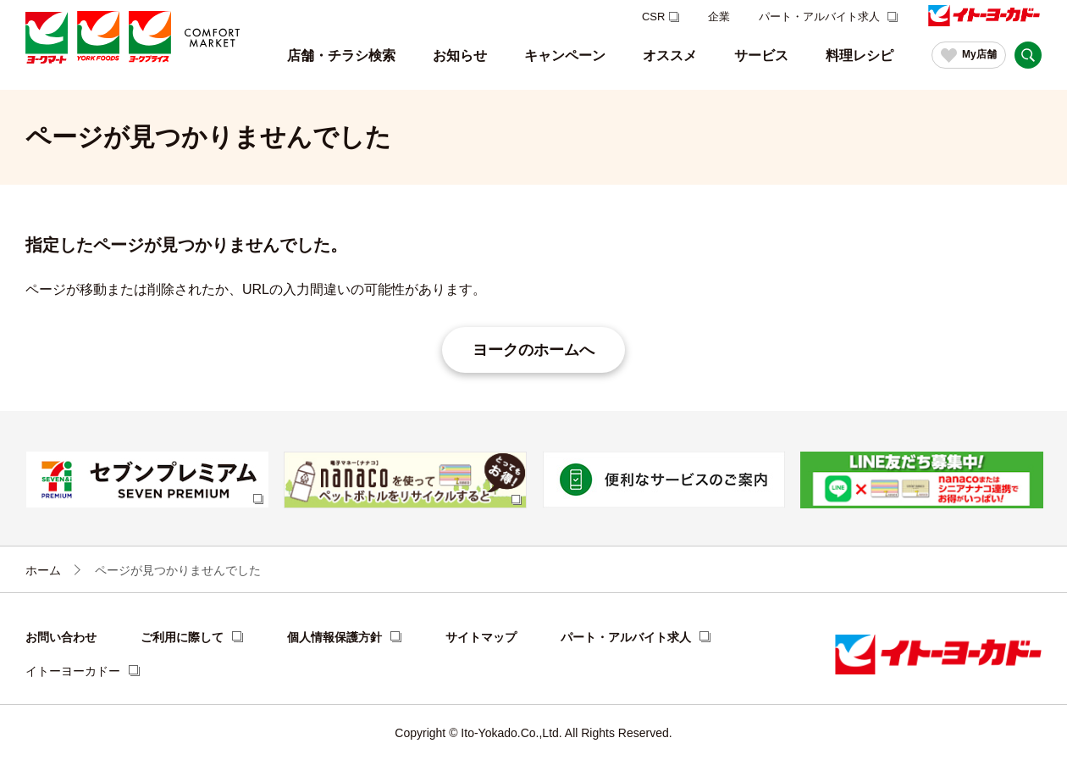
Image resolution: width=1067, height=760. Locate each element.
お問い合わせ (61, 637)
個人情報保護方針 (334, 637)
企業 (719, 16)
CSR (653, 16)
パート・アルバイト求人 (821, 16)
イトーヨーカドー (72, 671)
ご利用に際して (182, 637)
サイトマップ (481, 637)
